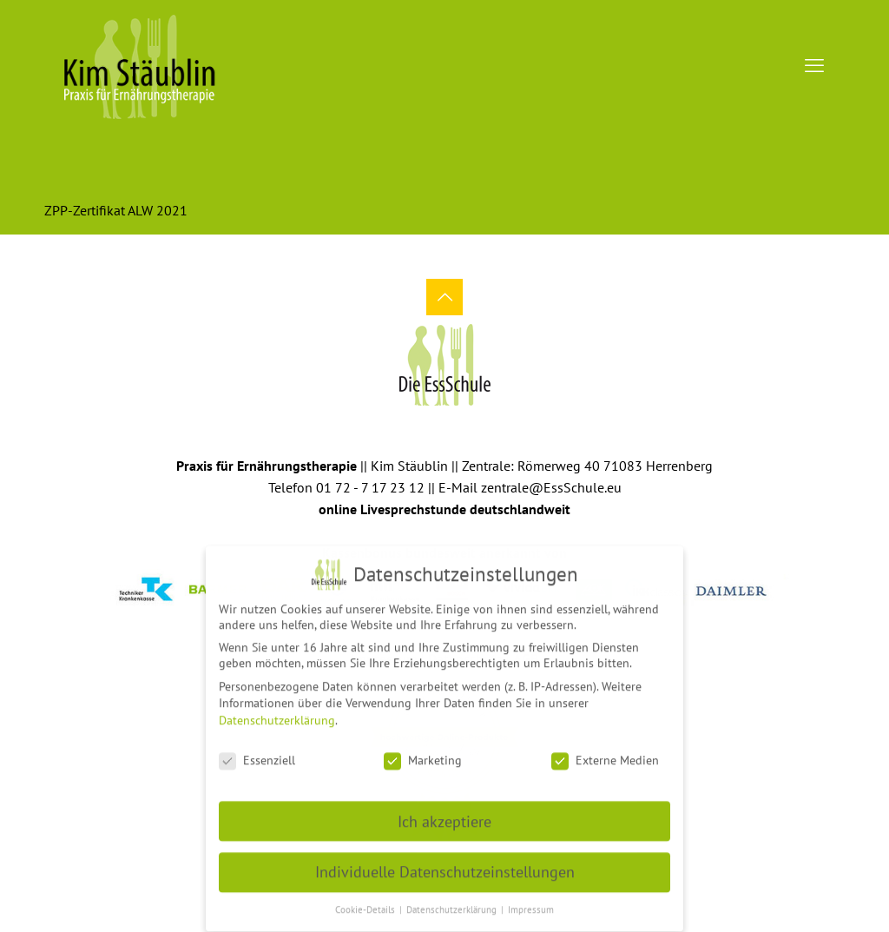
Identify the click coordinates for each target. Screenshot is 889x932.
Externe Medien (605, 755)
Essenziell (257, 755)
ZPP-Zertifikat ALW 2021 (116, 210)
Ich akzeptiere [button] (444, 815)
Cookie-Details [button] (366, 904)
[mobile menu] (814, 65)
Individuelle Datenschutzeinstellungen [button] (445, 866)
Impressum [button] (531, 904)
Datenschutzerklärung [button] (452, 904)
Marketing (423, 755)
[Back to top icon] (444, 297)
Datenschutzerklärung (277, 715)
